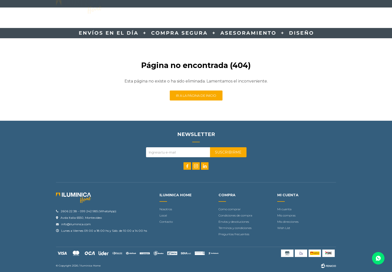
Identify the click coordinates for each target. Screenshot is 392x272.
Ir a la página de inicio (196, 96)
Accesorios (152, 18)
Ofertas (235, 18)
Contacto (179, 18)
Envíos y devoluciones (233, 222)
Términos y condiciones (235, 228)
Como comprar (229, 209)
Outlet (256, 18)
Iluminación (124, 18)
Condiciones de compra (235, 215)
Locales (276, 18)
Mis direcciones (287, 222)
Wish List (283, 228)
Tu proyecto (208, 18)
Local (163, 215)
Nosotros (166, 209)
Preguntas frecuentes (233, 234)
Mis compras (286, 215)
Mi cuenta (284, 209)
